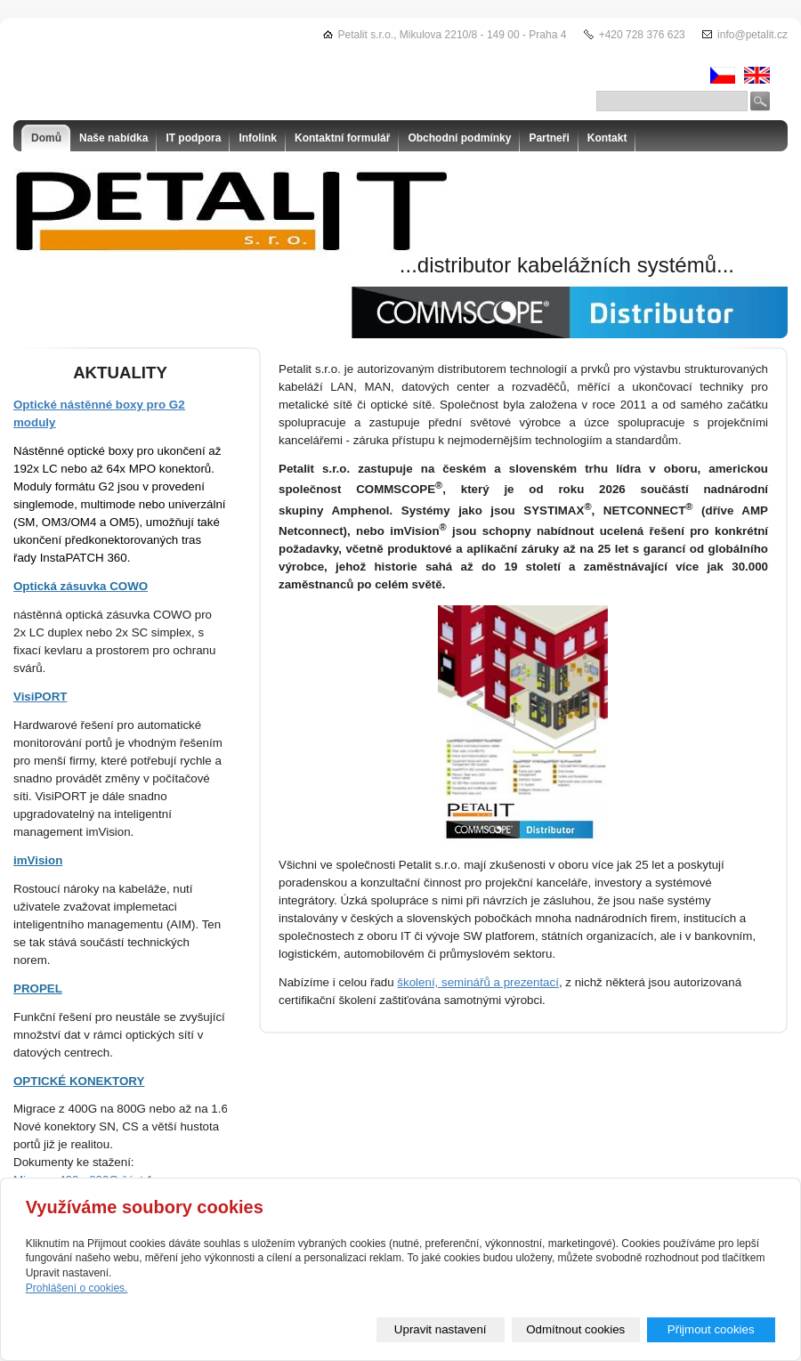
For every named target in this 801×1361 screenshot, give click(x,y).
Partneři (549, 138)
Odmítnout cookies (575, 1329)
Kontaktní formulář (342, 138)
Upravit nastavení (440, 1329)
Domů (46, 138)
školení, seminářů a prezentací (478, 982)
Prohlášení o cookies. (77, 1288)
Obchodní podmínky (459, 138)
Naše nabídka (113, 138)
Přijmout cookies (711, 1329)
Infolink (258, 138)
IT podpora (193, 138)
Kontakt (607, 138)
